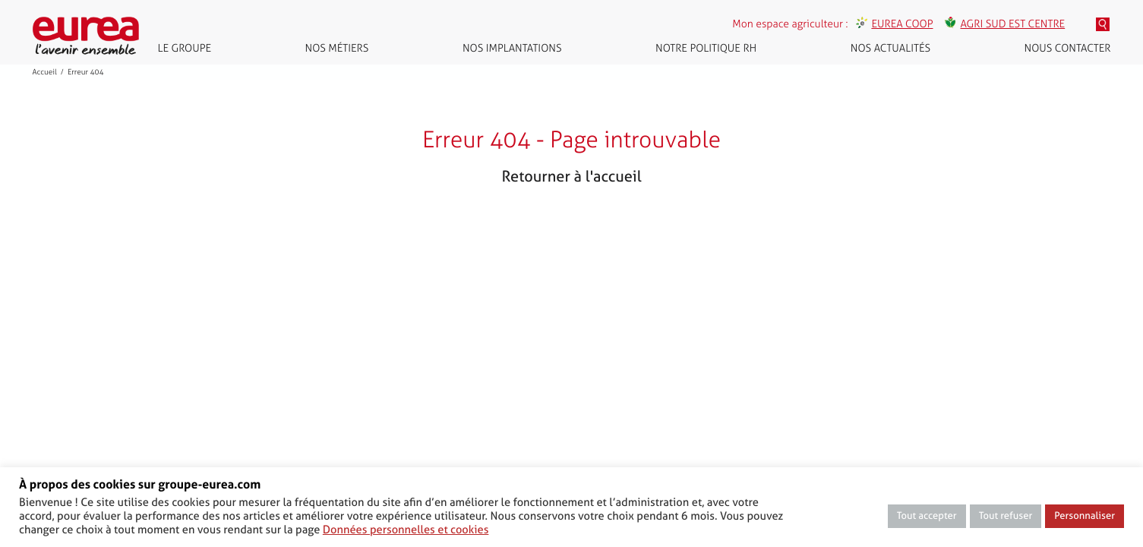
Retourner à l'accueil (571, 176)
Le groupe (185, 48)
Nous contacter (1068, 48)
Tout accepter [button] (927, 516)
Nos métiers (337, 48)
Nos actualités (890, 48)
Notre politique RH (705, 48)
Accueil (45, 72)
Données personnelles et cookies (406, 529)
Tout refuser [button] (1006, 516)
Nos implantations (512, 48)
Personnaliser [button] (1084, 516)
